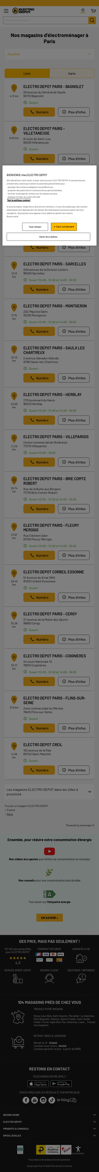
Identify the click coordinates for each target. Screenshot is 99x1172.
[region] (49, 205)
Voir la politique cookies (19, 200)
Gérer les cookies (48, 236)
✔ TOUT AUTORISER (64, 227)
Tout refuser (35, 227)
